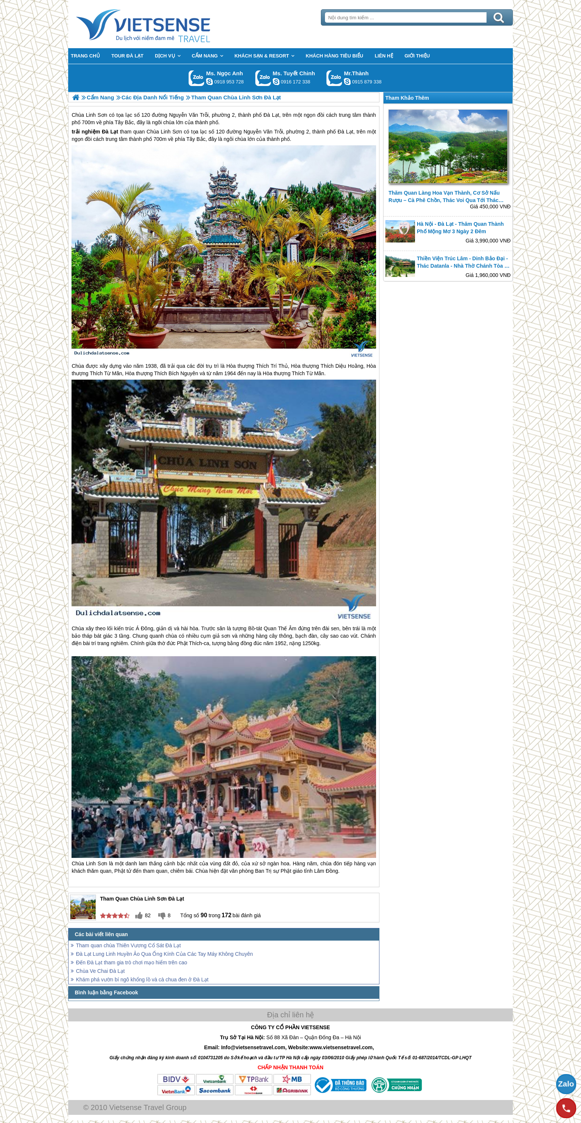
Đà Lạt (110, 132)
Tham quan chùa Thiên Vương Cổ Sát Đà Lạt (128, 945)
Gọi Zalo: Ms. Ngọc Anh (196, 78)
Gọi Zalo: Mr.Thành (334, 78)
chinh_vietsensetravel (276, 81)
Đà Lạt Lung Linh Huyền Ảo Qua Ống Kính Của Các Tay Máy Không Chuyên (164, 954)
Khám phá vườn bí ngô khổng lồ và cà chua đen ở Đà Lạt (142, 979)
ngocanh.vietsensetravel (209, 81)
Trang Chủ (161, 24)
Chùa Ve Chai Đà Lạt (100, 971)
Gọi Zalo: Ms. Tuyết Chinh (263, 78)
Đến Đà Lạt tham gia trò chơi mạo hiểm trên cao (131, 962)
